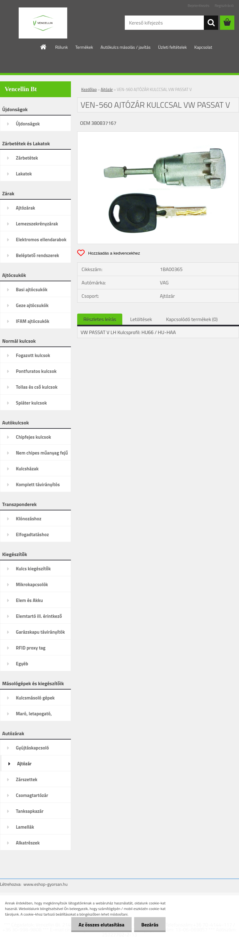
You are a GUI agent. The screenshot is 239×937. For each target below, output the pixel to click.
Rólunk (61, 47)
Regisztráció (224, 5)
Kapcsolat (203, 47)
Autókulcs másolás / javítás (126, 47)
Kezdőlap (89, 89)
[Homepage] (43, 47)
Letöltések (141, 319)
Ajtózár (107, 89)
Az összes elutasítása (100, 924)
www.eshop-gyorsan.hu (45, 884)
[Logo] (43, 22)
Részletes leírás (99, 319)
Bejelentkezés (198, 5)
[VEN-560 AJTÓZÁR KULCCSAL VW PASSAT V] (158, 134)
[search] (211, 23)
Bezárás (149, 924)
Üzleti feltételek (172, 47)
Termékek (84, 47)
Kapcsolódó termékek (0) (192, 319)
